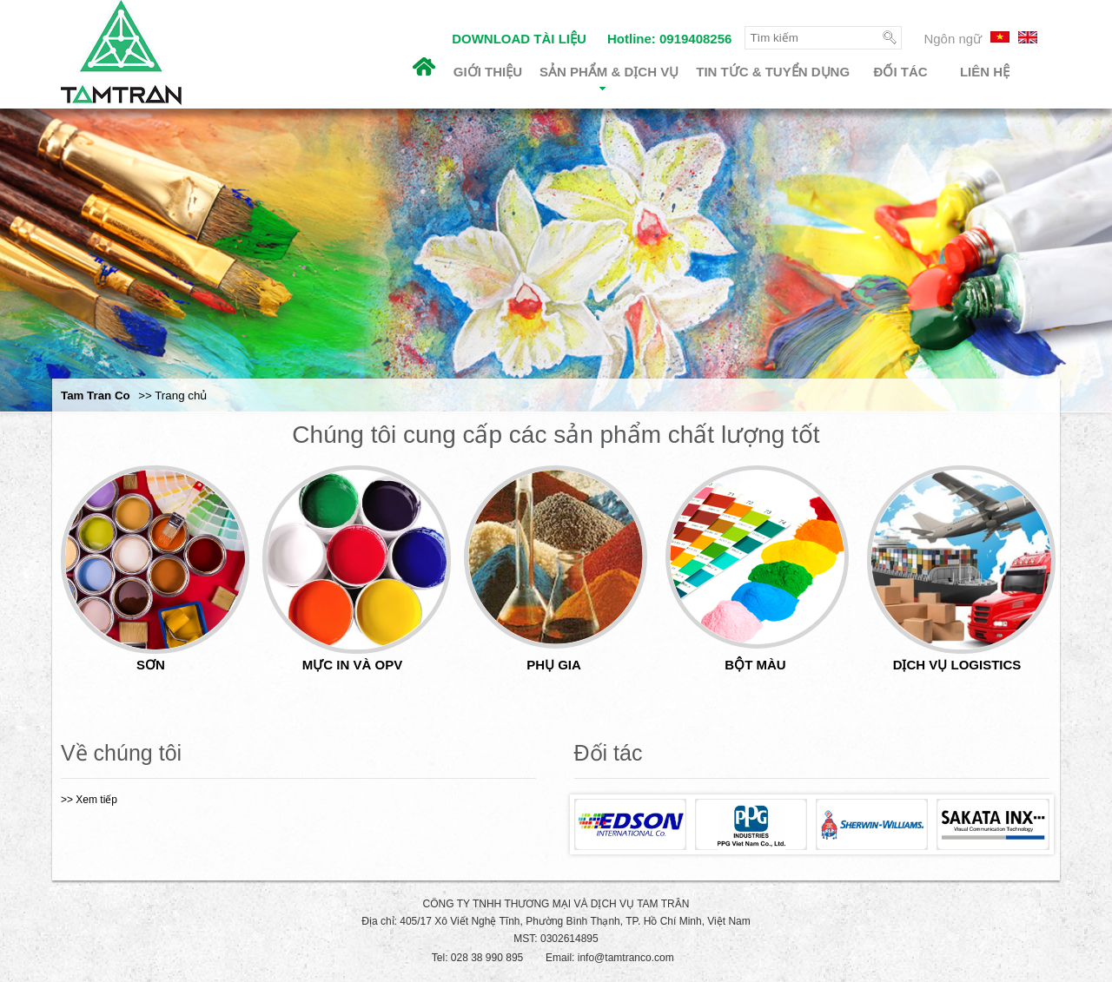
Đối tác (901, 71)
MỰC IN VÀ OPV (352, 665)
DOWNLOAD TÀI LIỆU (519, 38)
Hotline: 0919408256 (669, 38)
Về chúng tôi (121, 753)
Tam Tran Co (95, 395)
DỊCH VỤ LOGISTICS (957, 665)
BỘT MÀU (755, 665)
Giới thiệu (487, 71)
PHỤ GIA (553, 665)
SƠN (150, 665)
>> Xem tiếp (89, 800)
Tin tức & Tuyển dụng (773, 71)
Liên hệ (984, 71)
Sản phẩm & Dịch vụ (608, 77)
